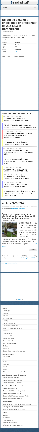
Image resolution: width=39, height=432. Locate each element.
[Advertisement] (22, 13)
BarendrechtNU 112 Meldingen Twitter (15, 391)
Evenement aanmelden (10, 422)
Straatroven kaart (8, 338)
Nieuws (5, 316)
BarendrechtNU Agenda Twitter (12, 398)
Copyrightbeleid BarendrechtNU (13, 407)
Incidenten (6, 331)
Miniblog (5, 321)
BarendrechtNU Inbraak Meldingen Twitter (16, 396)
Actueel (5, 313)
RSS (4, 359)
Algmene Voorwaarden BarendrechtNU (15, 409)
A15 (15, 51)
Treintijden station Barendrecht (12, 328)
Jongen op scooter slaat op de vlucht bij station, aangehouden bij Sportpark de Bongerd (18, 216)
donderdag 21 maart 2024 (18, 208)
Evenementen (7, 333)
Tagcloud (6, 348)
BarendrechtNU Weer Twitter (12, 393)
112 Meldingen (7, 318)
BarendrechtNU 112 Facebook (12, 382)
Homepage (6, 310)
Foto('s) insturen (8, 420)
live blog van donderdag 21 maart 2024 (24, 258)
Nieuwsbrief (6, 357)
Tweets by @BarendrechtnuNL (8, 263)
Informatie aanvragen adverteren (13, 425)
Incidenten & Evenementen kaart (13, 336)
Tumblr (5, 369)
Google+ (5, 367)
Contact (5, 415)
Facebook (6, 364)
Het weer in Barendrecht (10, 326)
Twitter (5, 362)
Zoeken (5, 346)
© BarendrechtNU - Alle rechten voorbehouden (17, 404)
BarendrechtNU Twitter (10, 388)
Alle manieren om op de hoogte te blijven (15, 372)
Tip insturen (6, 417)
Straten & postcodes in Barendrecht (14, 351)
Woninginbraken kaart (10, 343)
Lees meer (33, 249)
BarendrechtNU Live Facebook (12, 380)
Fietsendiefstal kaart (9, 341)
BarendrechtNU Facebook (11, 377)
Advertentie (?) (19, 299)
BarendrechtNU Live (9, 323)
